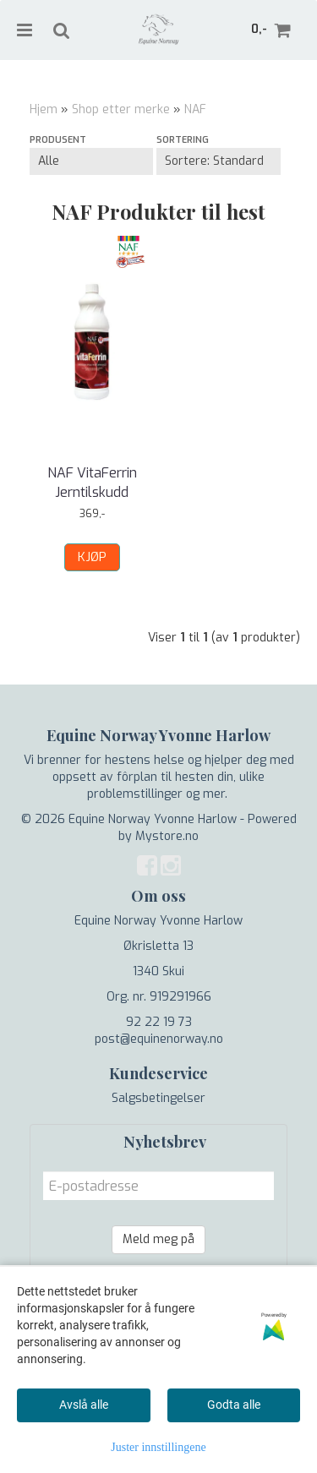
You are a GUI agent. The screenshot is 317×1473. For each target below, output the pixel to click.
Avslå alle (83, 1404)
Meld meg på (158, 1239)
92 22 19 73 (159, 1022)
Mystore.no (167, 836)
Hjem (43, 109)
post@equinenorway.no (159, 1039)
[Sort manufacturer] (91, 161)
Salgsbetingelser (158, 1098)
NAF (195, 109)
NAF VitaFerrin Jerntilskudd (92, 482)
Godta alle (233, 1404)
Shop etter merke (121, 109)
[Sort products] (218, 161)
